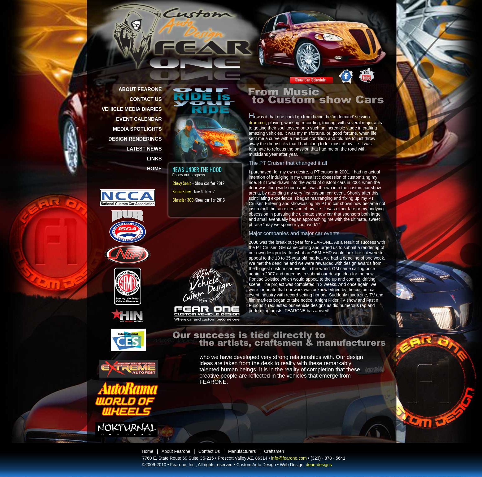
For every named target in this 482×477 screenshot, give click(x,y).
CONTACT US (146, 99)
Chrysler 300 (182, 199)
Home (147, 451)
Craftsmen (274, 451)
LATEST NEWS (144, 148)
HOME (154, 168)
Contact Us (209, 451)
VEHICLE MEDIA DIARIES (132, 109)
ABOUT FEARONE (140, 89)
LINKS (154, 158)
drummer (257, 122)
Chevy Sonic (181, 183)
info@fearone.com (289, 458)
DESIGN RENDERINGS (135, 139)
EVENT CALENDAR (139, 119)
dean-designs (319, 464)
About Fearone (176, 451)
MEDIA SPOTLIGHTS (137, 129)
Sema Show (181, 191)
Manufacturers (242, 451)
